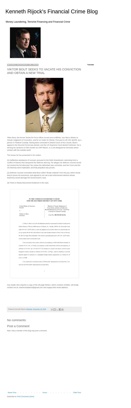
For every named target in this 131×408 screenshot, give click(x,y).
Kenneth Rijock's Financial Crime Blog (51, 11)
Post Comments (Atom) (25, 397)
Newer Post (12, 393)
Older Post (77, 393)
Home (45, 393)
